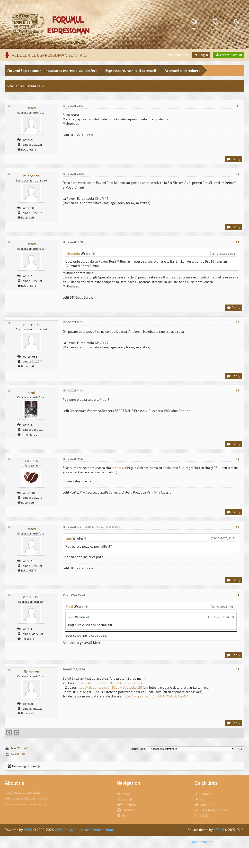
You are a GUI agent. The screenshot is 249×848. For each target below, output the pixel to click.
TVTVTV (31, 460)
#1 (237, 105)
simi (31, 392)
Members (126, 805)
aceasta (117, 468)
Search (124, 799)
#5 (237, 390)
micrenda (31, 175)
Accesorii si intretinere (182, 71)
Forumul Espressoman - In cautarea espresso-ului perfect (52, 71)
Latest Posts (206, 805)
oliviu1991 (31, 596)
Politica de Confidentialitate (94, 830)
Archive (203, 816)
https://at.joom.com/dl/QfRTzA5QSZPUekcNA (109, 683)
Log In (201, 55)
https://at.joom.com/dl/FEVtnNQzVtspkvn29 (109, 687)
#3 (237, 241)
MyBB (28, 830)
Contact (203, 794)
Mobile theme (202, 842)
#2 (237, 173)
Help (123, 816)
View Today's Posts (211, 810)
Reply (233, 159)
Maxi (31, 107)
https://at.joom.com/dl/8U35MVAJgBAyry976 (156, 696)
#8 (237, 594)
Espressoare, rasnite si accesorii (130, 71)
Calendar (126, 810)
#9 (237, 669)
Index (123, 794)
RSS (200, 799)
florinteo (31, 671)
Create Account (228, 55)
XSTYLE (218, 830)
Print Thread (19, 748)
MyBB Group (63, 830)
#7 (237, 526)
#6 (237, 458)
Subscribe (18, 753)
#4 (237, 322)
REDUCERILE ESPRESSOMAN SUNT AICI (49, 55)
